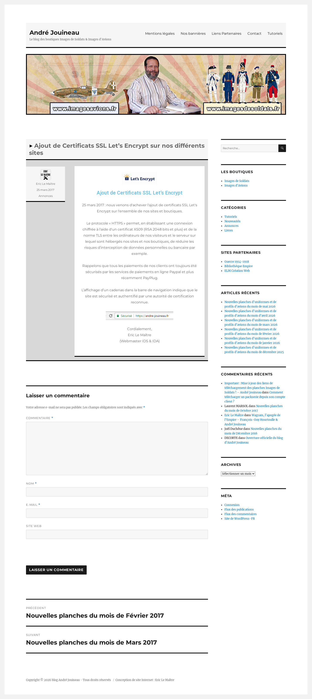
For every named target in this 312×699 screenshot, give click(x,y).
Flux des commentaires (240, 514)
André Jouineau (54, 32)
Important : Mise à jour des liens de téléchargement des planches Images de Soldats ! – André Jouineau (252, 387)
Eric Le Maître (45, 183)
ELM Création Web (237, 271)
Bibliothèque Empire (238, 266)
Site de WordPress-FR (239, 519)
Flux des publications (239, 509)
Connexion (232, 505)
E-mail (33, 505)
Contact (254, 33)
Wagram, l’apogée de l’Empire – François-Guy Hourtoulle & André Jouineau (252, 419)
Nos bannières (193, 33)
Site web (34, 526)
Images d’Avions (236, 185)
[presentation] (59, 553)
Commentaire (39, 418)
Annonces (46, 196)
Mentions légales (160, 33)
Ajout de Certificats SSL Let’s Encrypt (139, 193)
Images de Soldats (236, 181)
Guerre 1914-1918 (236, 262)
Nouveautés (232, 221)
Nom (31, 483)
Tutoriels (275, 33)
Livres (228, 230)
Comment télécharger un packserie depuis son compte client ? (254, 397)
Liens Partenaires (226, 33)
